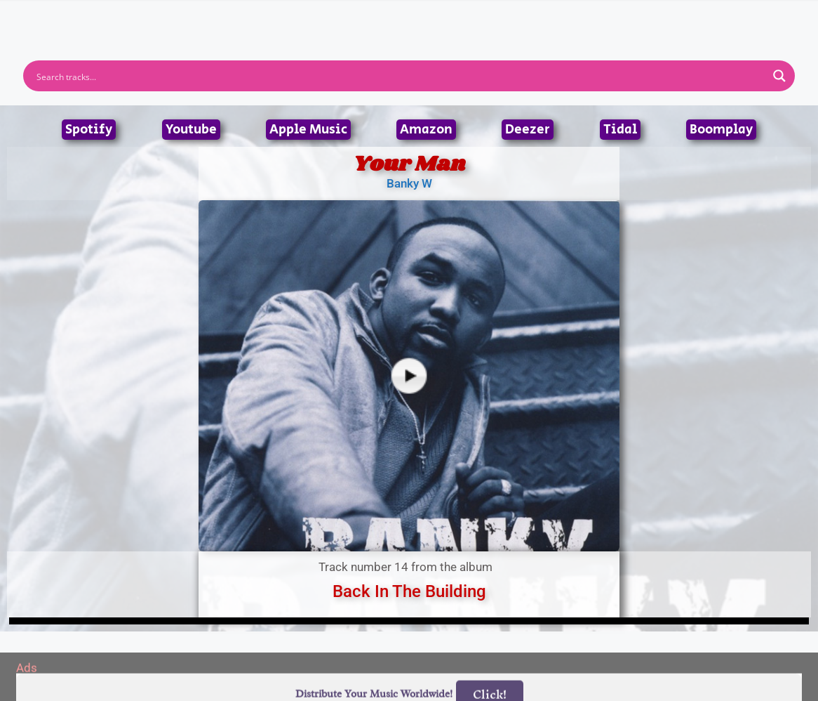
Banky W (409, 183)
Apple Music (308, 129)
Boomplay (721, 129)
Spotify (88, 129)
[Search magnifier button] (779, 76)
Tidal (620, 129)
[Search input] (399, 75)
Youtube (191, 129)
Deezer (527, 129)
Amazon (426, 129)
